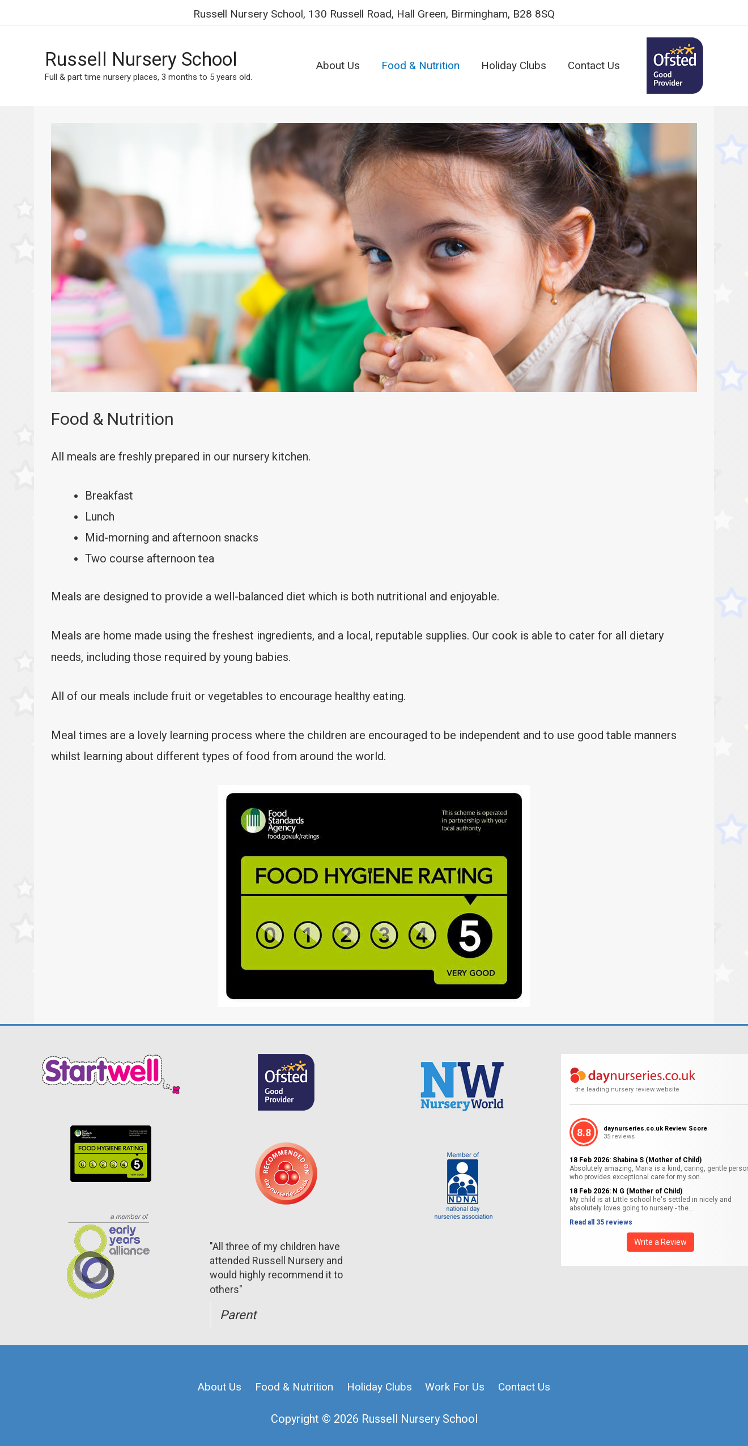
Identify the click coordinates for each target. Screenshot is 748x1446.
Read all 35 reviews (601, 1208)
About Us (210, 1372)
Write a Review (660, 1227)
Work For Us (459, 1372)
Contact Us (532, 1372)
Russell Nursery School (148, 50)
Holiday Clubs (380, 1372)
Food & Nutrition (290, 1372)
